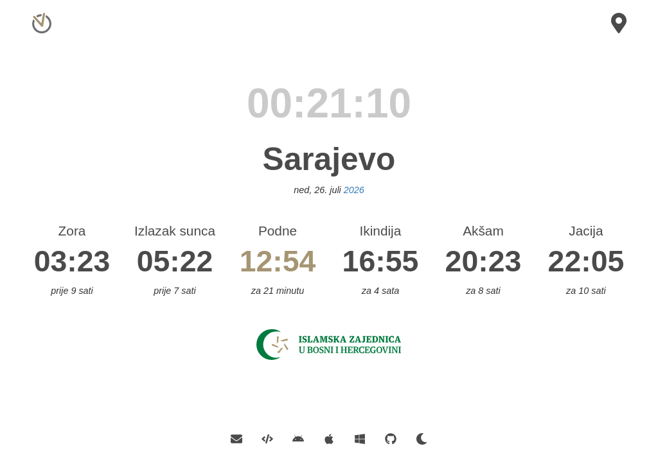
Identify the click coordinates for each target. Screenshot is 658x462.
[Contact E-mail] (241, 438)
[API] (267, 438)
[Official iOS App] (329, 438)
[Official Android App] (298, 438)
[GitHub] (390, 438)
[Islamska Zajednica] (328, 343)
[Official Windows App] (359, 438)
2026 (354, 190)
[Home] (40, 15)
